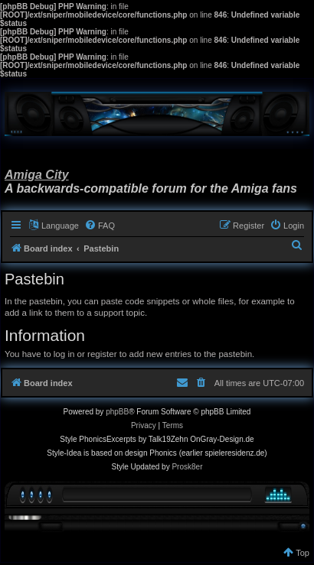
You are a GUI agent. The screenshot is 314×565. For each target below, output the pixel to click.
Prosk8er (187, 467)
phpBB (117, 412)
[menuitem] (99, 225)
